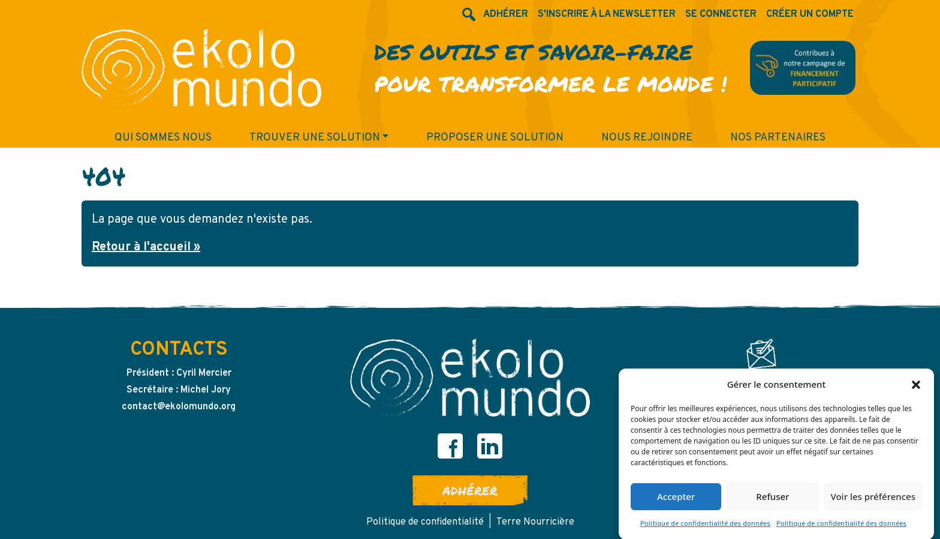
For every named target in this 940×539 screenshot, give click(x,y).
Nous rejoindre (646, 138)
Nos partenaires (777, 138)
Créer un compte (810, 14)
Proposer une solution (495, 138)
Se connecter (721, 14)
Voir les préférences (873, 498)
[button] (916, 386)
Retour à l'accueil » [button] (146, 247)
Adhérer (470, 490)
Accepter (676, 498)
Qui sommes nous (163, 138)
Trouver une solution (314, 138)
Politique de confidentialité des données (705, 526)
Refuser (772, 498)
